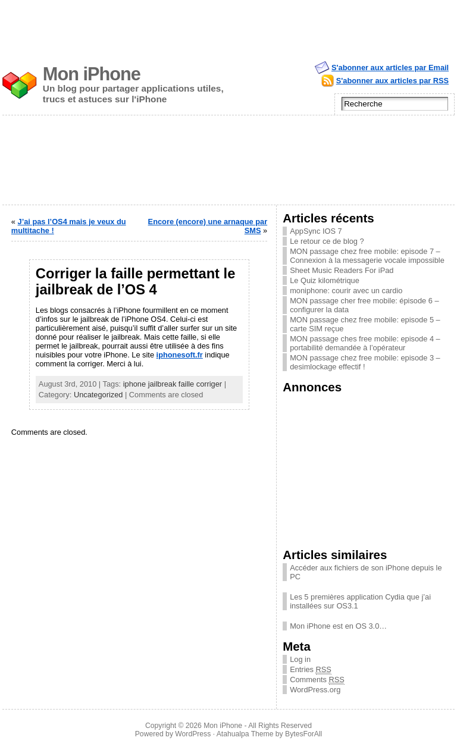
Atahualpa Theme (245, 734)
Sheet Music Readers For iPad (341, 270)
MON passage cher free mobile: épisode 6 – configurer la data (364, 305)
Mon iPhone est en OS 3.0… (338, 626)
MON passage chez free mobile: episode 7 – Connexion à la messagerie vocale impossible (367, 256)
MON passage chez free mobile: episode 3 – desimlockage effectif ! (365, 362)
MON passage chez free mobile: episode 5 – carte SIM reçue (365, 324)
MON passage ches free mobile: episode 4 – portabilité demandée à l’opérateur (365, 343)
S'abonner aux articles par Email (390, 67)
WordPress (193, 734)
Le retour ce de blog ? (327, 241)
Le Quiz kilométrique (324, 280)
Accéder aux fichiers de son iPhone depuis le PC (366, 572)
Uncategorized (98, 394)
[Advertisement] (228, 27)
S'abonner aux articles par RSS (392, 80)
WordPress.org (315, 689)
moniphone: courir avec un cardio (346, 290)
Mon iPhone (91, 74)
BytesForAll (303, 734)
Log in (300, 659)
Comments (317, 679)
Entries (310, 669)
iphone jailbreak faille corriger (172, 383)
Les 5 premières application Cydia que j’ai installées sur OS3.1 (360, 601)
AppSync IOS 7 (316, 231)
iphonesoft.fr (179, 354)
